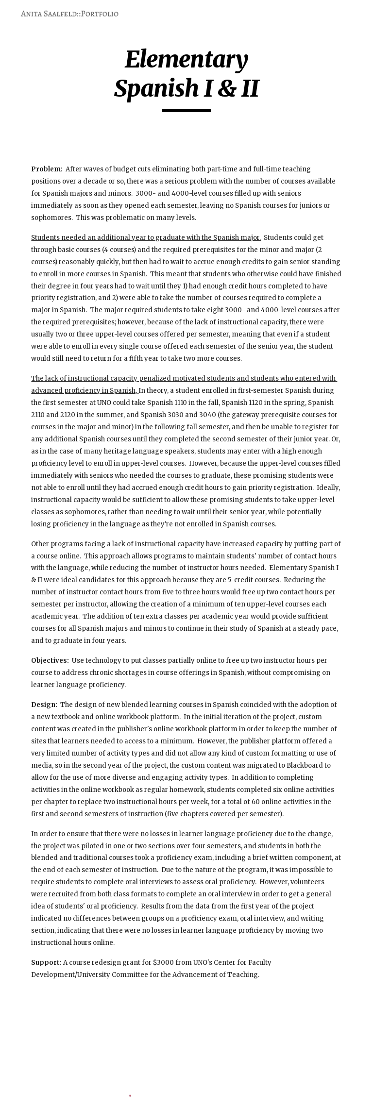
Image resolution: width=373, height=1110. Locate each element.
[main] (186, 78)
